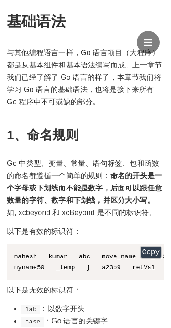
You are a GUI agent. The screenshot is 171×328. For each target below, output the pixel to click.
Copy (151, 253)
